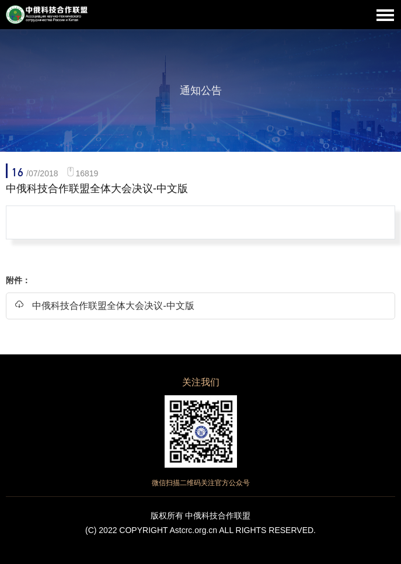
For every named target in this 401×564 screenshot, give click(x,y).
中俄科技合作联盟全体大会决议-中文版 (104, 305)
